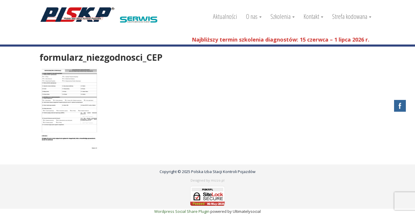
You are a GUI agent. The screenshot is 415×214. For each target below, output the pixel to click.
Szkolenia (282, 16)
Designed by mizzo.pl (207, 180)
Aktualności (225, 16)
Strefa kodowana (351, 16)
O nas (254, 16)
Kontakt (313, 16)
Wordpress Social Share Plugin (182, 211)
